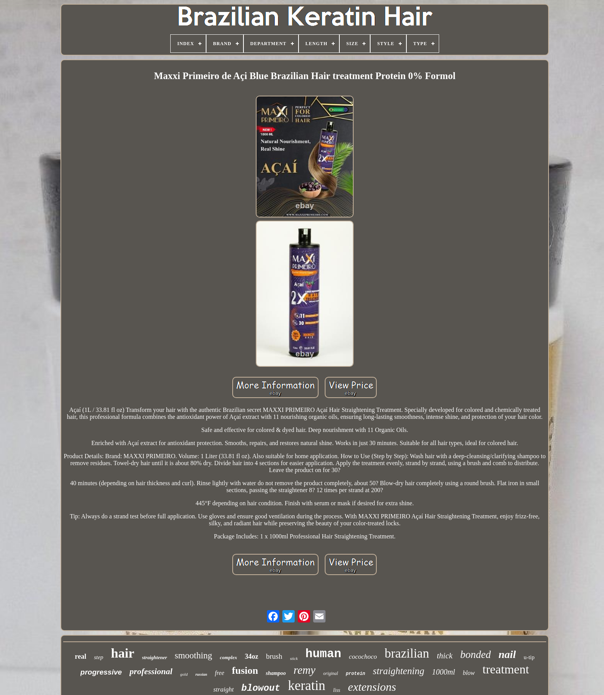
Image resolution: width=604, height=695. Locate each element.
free (219, 673)
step (98, 657)
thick (445, 655)
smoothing (193, 655)
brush (274, 656)
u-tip (528, 657)
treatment (506, 669)
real (80, 656)
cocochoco (363, 656)
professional (150, 671)
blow (469, 673)
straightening (398, 671)
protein (355, 673)
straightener (154, 657)
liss (337, 690)
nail (507, 654)
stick (294, 658)
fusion (245, 670)
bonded (475, 654)
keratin (306, 685)
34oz (251, 656)
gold (184, 674)
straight (223, 689)
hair (122, 653)
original (330, 673)
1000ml (443, 672)
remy (304, 670)
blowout (261, 688)
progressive (101, 672)
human (323, 654)
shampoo (276, 673)
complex (228, 657)
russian (201, 674)
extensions (372, 686)
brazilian (407, 653)
